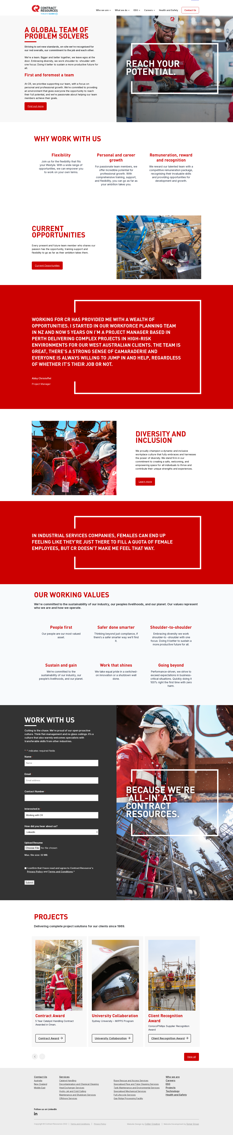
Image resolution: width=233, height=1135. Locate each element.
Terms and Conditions (80, 1124)
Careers (148, 10)
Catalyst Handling (67, 1080)
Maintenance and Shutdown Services (77, 1095)
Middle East (39, 1087)
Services (64, 1076)
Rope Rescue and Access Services (131, 1080)
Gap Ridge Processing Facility (128, 1098)
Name (29, 757)
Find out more (36, 106)
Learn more (145, 481)
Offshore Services (68, 1098)
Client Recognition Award (168, 1038)
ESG (136, 10)
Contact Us (190, 10)
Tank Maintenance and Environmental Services (137, 1087)
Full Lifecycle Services (125, 1095)
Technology (173, 1091)
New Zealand (40, 1084)
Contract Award (48, 1038)
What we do (121, 10)
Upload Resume (34, 842)
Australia (38, 1080)
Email (28, 774)
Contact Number (35, 791)
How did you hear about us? (41, 826)
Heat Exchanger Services (71, 1087)
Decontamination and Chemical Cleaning (79, 1084)
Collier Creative (152, 1124)
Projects (170, 1087)
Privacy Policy (100, 1124)
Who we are (102, 10)
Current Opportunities (47, 265)
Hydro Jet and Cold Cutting (72, 1091)
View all (191, 1056)
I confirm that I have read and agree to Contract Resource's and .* (60, 870)
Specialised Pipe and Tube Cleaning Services (136, 1084)
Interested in (33, 809)
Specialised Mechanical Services (130, 1091)
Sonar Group (192, 1124)
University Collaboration (111, 1038)
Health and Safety (168, 10)
